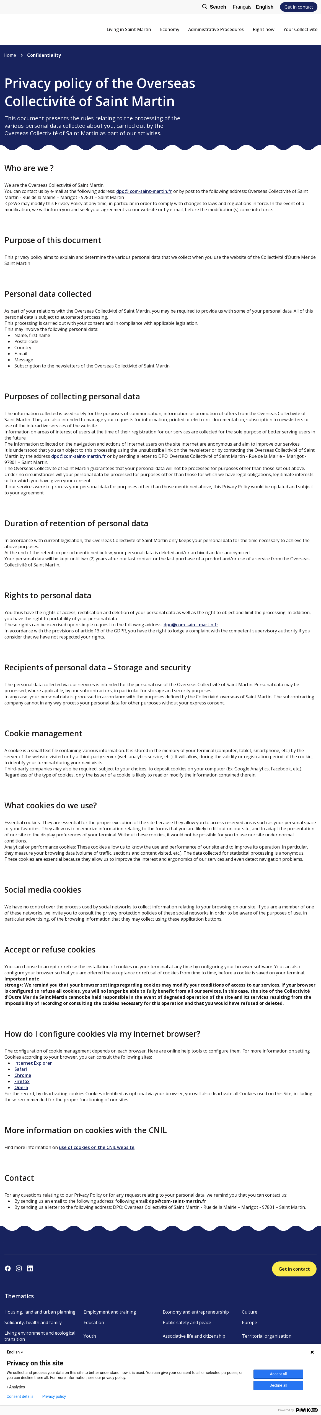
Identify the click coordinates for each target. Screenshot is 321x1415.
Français (242, 7)
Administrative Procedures (216, 29)
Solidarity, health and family (33, 1322)
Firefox (22, 1081)
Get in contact (298, 7)
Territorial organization (266, 1336)
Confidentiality (44, 55)
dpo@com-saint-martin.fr (78, 456)
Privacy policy (54, 1396)
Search (214, 7)
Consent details (20, 1396)
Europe (249, 1322)
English (265, 7)
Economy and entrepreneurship (196, 1312)
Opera (21, 1087)
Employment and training (110, 1312)
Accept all (278, 1374)
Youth (90, 1336)
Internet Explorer (33, 1063)
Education (94, 1322)
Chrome (22, 1075)
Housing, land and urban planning (40, 1312)
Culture (249, 1312)
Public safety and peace (187, 1322)
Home (10, 55)
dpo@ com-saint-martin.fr (144, 191)
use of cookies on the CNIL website (96, 1147)
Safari (20, 1069)
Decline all (278, 1385)
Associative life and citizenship (194, 1336)
